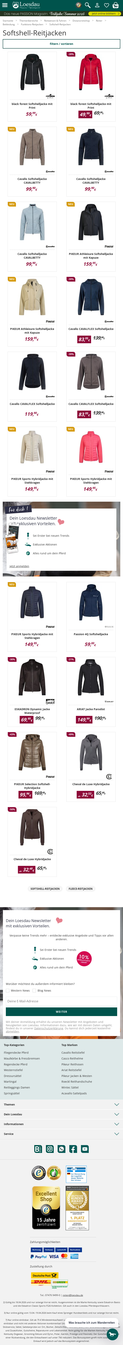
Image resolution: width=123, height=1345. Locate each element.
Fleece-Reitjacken (81, 889)
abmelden (12, 1031)
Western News (20, 990)
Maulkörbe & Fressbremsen (22, 1058)
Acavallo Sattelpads (74, 1093)
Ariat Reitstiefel (72, 1070)
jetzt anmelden (19, 566)
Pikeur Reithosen (72, 1064)
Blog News (44, 990)
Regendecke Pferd (15, 1064)
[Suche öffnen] (88, 5)
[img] (115, 7)
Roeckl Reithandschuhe (77, 1081)
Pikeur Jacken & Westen (77, 1076)
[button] (5, 5)
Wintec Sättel (70, 1087)
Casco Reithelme (72, 1058)
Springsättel (12, 1093)
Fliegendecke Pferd (16, 1052)
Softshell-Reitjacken (45, 889)
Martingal (10, 1081)
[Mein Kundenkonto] (97, 7)
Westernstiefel (13, 1070)
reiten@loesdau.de (73, 1295)
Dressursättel (12, 1076)
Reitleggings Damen (17, 1087)
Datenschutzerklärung (48, 1028)
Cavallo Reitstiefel (73, 1052)
